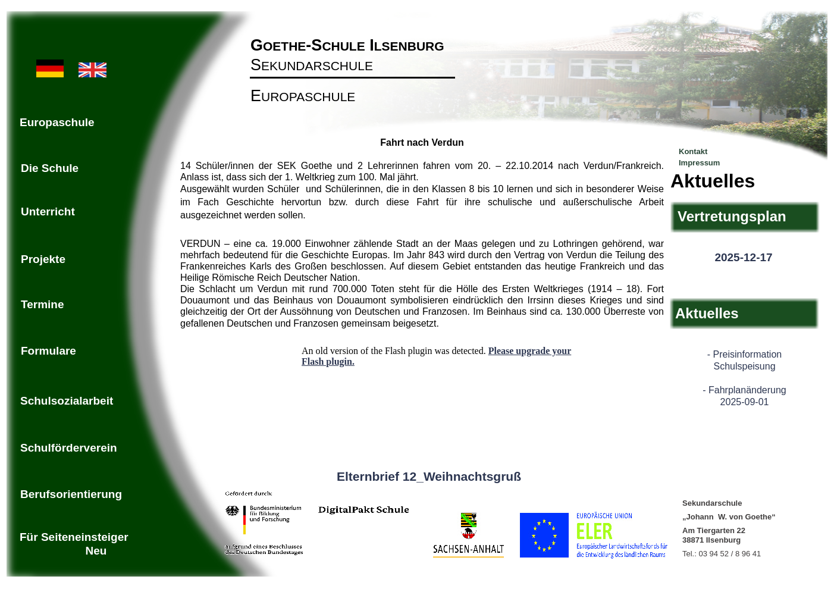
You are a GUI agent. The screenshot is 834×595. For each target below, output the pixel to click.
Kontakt (693, 151)
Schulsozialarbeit (66, 400)
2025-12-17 (743, 257)
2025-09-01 (744, 402)
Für (30, 537)
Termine (42, 304)
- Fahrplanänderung (744, 390)
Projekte (43, 259)
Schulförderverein (68, 447)
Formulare (48, 351)
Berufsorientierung (71, 494)
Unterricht (48, 211)
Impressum (699, 162)
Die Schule (50, 168)
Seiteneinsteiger (84, 537)
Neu (96, 550)
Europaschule (57, 122)
